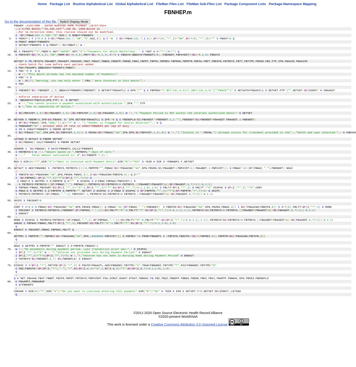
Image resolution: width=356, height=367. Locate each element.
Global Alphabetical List (134, 4)
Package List (60, 4)
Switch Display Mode (74, 21)
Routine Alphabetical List (93, 4)
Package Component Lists (245, 4)
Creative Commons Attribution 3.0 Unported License (189, 363)
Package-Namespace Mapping (292, 4)
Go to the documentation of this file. (31, 21)
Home (42, 4)
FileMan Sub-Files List (204, 4)
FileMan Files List (170, 4)
